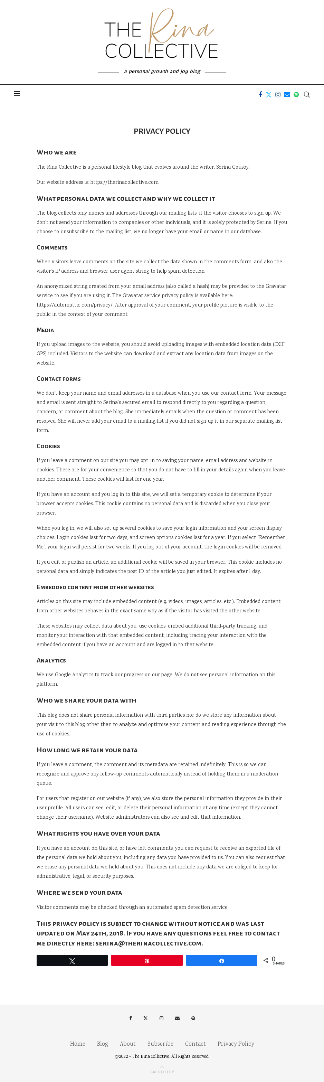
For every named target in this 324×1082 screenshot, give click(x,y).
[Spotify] (296, 95)
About (128, 1044)
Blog (102, 1044)
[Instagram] (277, 95)
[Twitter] (269, 95)
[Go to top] (162, 1072)
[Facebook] (260, 95)
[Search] (306, 95)
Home (77, 1044)
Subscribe (160, 1044)
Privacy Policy (236, 1044)
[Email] (287, 95)
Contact (195, 1044)
